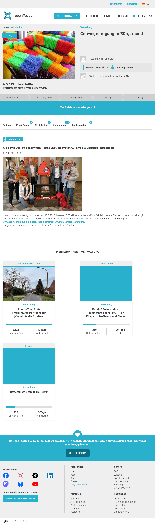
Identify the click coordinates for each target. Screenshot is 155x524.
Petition (7, 125)
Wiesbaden (16, 27)
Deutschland (106, 263)
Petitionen (91, 16)
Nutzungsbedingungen (125, 501)
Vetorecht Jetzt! (122, 488)
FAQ (116, 471)
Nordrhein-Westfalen (29, 263)
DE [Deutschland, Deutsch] (145, 3)
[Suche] (150, 15)
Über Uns (122, 16)
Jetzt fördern (77, 453)
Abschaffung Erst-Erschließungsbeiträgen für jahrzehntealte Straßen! (29, 313)
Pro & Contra (23, 124)
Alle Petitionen (77, 501)
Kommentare (60, 124)
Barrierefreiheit (121, 511)
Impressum (119, 508)
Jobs (72, 474)
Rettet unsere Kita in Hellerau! (29, 392)
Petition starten (67, 16)
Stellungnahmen (124, 67)
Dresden (29, 346)
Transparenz (120, 498)
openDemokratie (122, 478)
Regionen (75, 511)
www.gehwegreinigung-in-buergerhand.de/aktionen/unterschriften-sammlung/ (44, 222)
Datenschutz (120, 505)
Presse (73, 481)
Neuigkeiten (41, 124)
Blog (72, 478)
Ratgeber (74, 498)
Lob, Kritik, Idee (78, 484)
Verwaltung (86, 27)
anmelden (132, 3)
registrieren (116, 3)
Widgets (118, 474)
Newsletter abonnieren (20, 498)
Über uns (74, 471)
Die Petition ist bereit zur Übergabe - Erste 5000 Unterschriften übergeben (58, 148)
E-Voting (118, 484)
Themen (74, 508)
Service (107, 16)
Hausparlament (122, 481)
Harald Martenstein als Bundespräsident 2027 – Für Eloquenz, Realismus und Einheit (106, 313)
